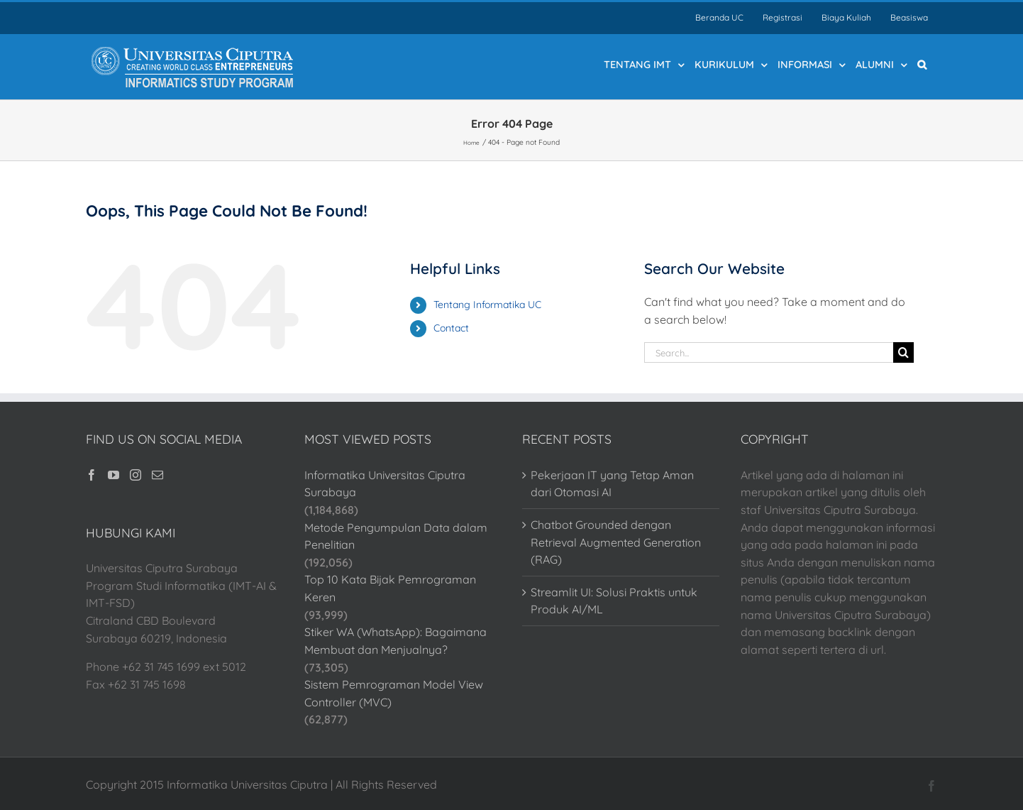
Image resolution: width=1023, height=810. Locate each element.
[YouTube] (113, 475)
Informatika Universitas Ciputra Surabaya (384, 484)
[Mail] (157, 475)
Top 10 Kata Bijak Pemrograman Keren (390, 588)
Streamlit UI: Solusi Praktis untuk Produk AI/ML (614, 601)
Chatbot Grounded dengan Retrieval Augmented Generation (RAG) (616, 542)
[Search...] (768, 352)
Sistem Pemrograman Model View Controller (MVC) (393, 693)
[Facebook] (91, 475)
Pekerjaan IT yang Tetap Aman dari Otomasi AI (612, 484)
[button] (922, 64)
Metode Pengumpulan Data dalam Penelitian (395, 536)
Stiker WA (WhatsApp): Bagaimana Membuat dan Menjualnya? (395, 641)
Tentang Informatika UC (487, 304)
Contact (451, 328)
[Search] (903, 352)
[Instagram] (135, 475)
